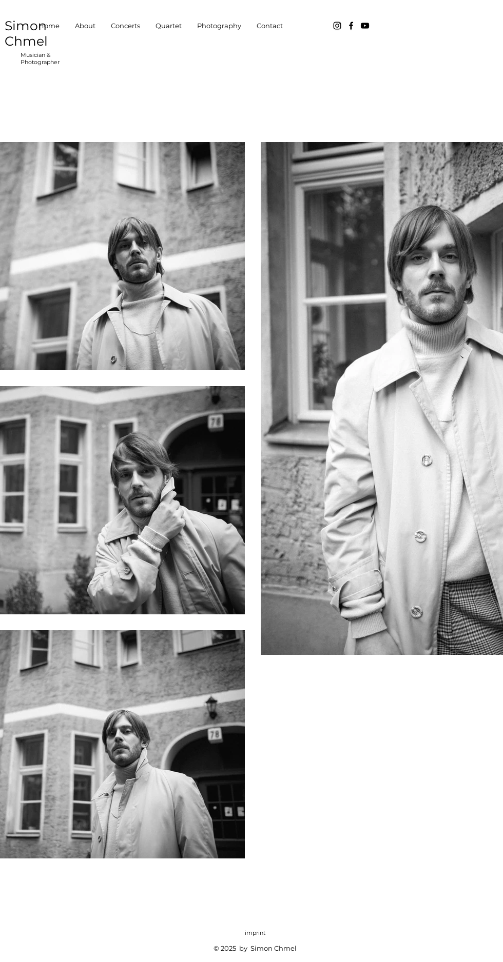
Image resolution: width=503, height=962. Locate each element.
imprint (255, 932)
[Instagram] (337, 26)
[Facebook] (351, 26)
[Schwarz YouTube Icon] (365, 26)
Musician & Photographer (40, 58)
